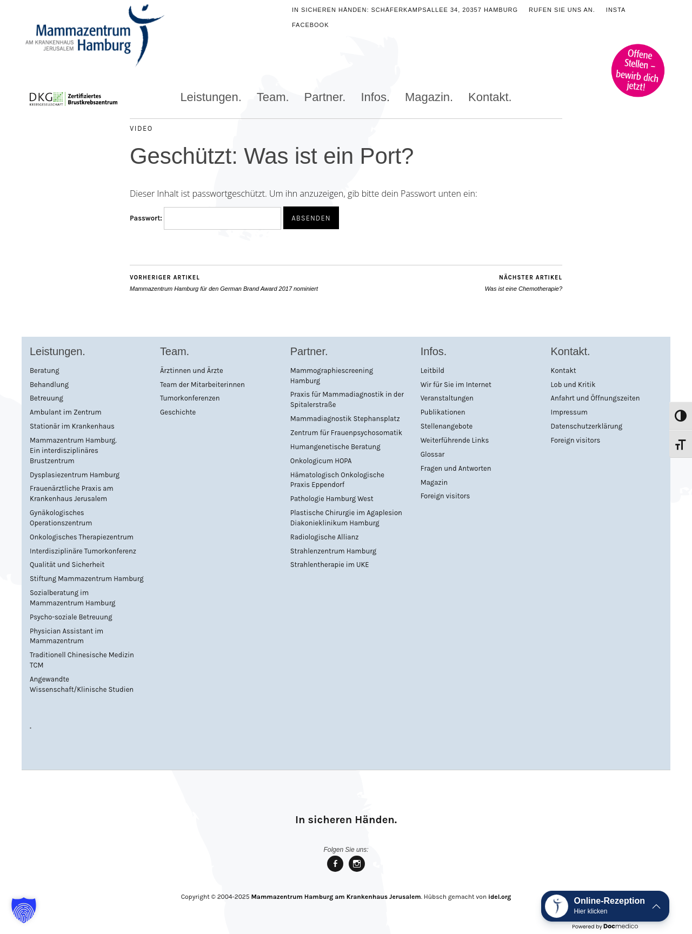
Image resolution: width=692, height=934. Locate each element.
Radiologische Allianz (324, 537)
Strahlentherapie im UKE (329, 565)
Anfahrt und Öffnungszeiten (595, 398)
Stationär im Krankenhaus (72, 426)
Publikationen (443, 412)
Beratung (44, 370)
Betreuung (46, 398)
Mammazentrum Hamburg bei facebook (335, 871)
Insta (616, 9)
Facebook (310, 25)
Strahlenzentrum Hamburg (333, 551)
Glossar (433, 454)
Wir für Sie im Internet (456, 385)
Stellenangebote (447, 426)
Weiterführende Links (455, 440)
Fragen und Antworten (456, 468)
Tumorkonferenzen (190, 398)
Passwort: (205, 218)
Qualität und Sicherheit (67, 565)
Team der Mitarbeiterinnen (202, 385)
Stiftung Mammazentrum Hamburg (87, 579)
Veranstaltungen (447, 398)
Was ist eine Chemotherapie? (523, 282)
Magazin (434, 482)
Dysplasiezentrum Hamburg (74, 475)
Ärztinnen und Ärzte (191, 370)
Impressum (569, 412)
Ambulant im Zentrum (66, 412)
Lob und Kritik (573, 385)
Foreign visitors (445, 496)
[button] (24, 910)
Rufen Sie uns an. (562, 9)
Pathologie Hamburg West (332, 499)
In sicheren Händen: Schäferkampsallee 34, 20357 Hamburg (405, 9)
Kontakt (563, 370)
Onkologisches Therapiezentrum (82, 537)
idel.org (499, 896)
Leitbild (432, 370)
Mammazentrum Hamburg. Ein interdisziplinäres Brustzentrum (73, 450)
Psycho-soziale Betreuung (71, 617)
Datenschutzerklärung (587, 426)
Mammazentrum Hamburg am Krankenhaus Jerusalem (336, 896)
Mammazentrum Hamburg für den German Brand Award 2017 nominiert (224, 282)
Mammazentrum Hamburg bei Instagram (357, 871)
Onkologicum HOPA (321, 461)
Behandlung (49, 385)
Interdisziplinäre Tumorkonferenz (83, 551)
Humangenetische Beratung (335, 447)
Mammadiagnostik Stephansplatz (345, 419)
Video (141, 128)
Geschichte (178, 412)
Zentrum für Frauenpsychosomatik (346, 433)
